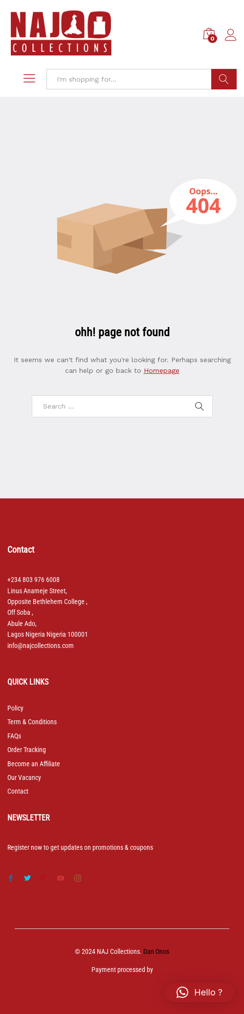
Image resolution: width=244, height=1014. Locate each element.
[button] (199, 992)
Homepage (161, 370)
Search (224, 79)
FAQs (14, 736)
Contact (17, 791)
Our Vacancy (24, 777)
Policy (15, 708)
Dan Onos (156, 951)
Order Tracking (26, 750)
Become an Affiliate (33, 764)
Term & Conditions (32, 722)
